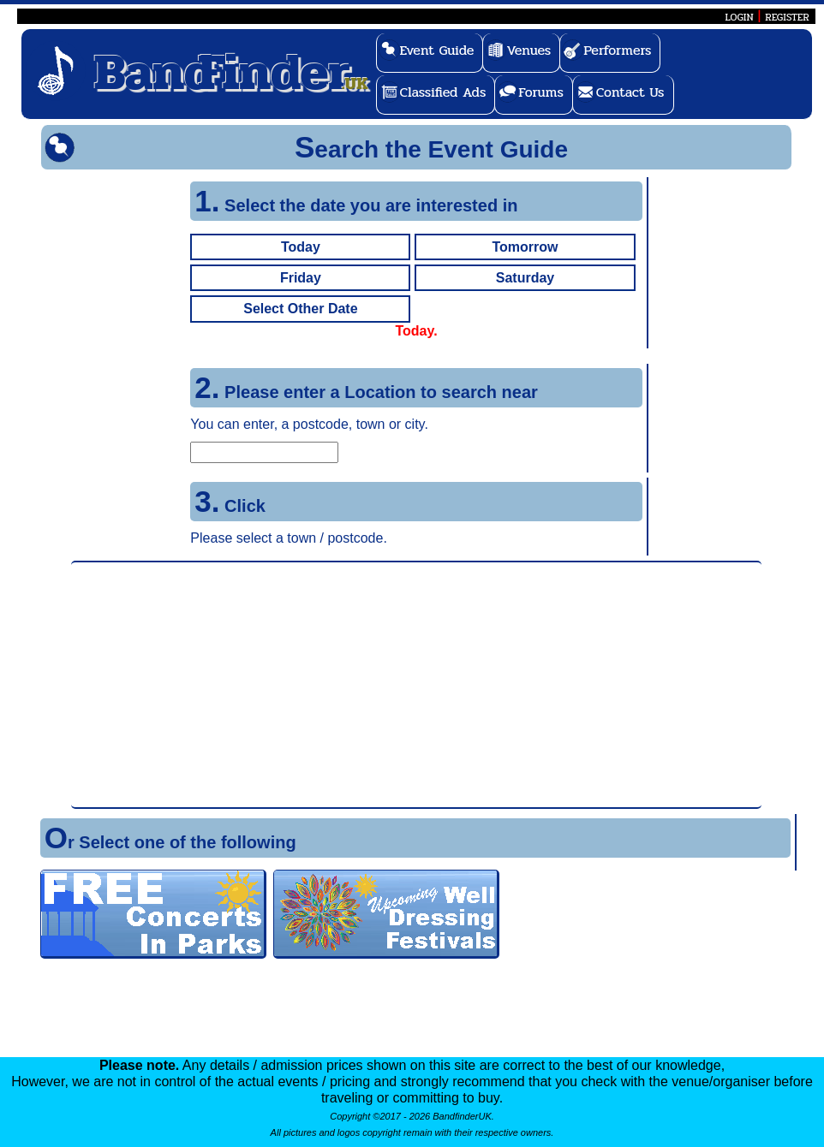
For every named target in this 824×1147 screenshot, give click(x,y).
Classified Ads (443, 92)
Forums (541, 92)
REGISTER (787, 17)
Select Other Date (300, 308)
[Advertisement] (416, 685)
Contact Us (630, 92)
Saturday (525, 277)
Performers (617, 50)
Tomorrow (525, 247)
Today (300, 247)
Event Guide (437, 50)
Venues (528, 50)
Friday (300, 277)
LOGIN (739, 17)
